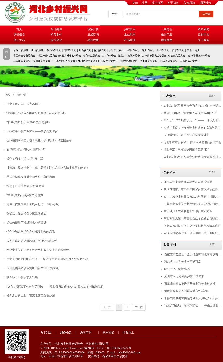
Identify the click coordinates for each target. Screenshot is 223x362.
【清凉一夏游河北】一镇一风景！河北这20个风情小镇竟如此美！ (47, 167)
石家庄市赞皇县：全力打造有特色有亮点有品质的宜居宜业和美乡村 (193, 254)
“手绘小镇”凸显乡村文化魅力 (24, 195)
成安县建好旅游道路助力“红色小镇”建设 (31, 240)
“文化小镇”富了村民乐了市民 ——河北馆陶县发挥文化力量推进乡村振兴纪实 (54, 286)
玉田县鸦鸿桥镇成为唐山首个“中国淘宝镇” (33, 268)
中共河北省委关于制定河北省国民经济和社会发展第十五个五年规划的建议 (192, 203)
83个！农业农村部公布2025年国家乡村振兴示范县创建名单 (192, 196)
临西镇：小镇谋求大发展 (22, 277)
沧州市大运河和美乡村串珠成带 (184, 276)
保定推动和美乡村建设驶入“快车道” (186, 290)
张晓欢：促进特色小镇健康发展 (26, 213)
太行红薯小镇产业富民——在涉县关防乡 (32, 131)
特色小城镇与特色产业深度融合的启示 (30, 231)
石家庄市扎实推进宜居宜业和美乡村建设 (189, 283)
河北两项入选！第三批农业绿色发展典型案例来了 (192, 218)
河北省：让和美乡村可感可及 (182, 261)
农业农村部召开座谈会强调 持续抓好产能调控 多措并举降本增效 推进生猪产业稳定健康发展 (192, 105)
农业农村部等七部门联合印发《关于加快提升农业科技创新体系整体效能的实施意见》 (192, 233)
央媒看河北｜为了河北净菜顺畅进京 (186, 134)
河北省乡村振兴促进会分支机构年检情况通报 (192, 225)
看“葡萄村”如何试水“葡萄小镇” (26, 149)
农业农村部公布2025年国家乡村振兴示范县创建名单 (192, 189)
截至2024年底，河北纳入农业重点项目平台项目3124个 (192, 113)
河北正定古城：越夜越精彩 (23, 103)
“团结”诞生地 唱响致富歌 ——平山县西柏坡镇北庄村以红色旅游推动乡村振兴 (193, 305)
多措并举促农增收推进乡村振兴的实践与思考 (192, 127)
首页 (7, 94)
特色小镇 (21, 94)
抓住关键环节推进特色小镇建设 (26, 222)
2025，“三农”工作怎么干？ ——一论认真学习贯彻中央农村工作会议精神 (192, 120)
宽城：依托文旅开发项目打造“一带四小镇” (33, 204)
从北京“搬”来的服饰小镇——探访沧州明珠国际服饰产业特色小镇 (47, 259)
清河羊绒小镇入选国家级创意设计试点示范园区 (36, 113)
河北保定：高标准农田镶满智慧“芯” (186, 149)
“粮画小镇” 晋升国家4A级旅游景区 (28, 122)
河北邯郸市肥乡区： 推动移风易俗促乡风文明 (192, 142)
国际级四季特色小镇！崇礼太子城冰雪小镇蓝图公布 (39, 140)
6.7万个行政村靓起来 (177, 269)
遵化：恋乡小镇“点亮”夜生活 (24, 158)
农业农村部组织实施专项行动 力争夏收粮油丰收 (192, 156)
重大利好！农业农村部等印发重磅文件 (188, 211)
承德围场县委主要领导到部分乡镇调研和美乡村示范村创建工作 (193, 298)
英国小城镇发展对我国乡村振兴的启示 (30, 176)
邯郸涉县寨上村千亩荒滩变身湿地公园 (30, 295)
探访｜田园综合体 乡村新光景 (25, 186)
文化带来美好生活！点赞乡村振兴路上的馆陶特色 (37, 249)
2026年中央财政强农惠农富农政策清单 (188, 182)
